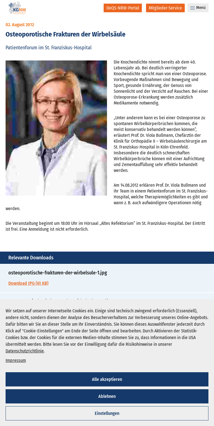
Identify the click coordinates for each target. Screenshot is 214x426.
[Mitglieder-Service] (165, 8)
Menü (198, 7)
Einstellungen (107, 413)
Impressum (16, 360)
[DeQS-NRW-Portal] (123, 8)
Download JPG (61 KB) (28, 283)
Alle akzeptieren (107, 379)
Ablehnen (107, 396)
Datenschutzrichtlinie (25, 351)
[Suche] (96, 7)
